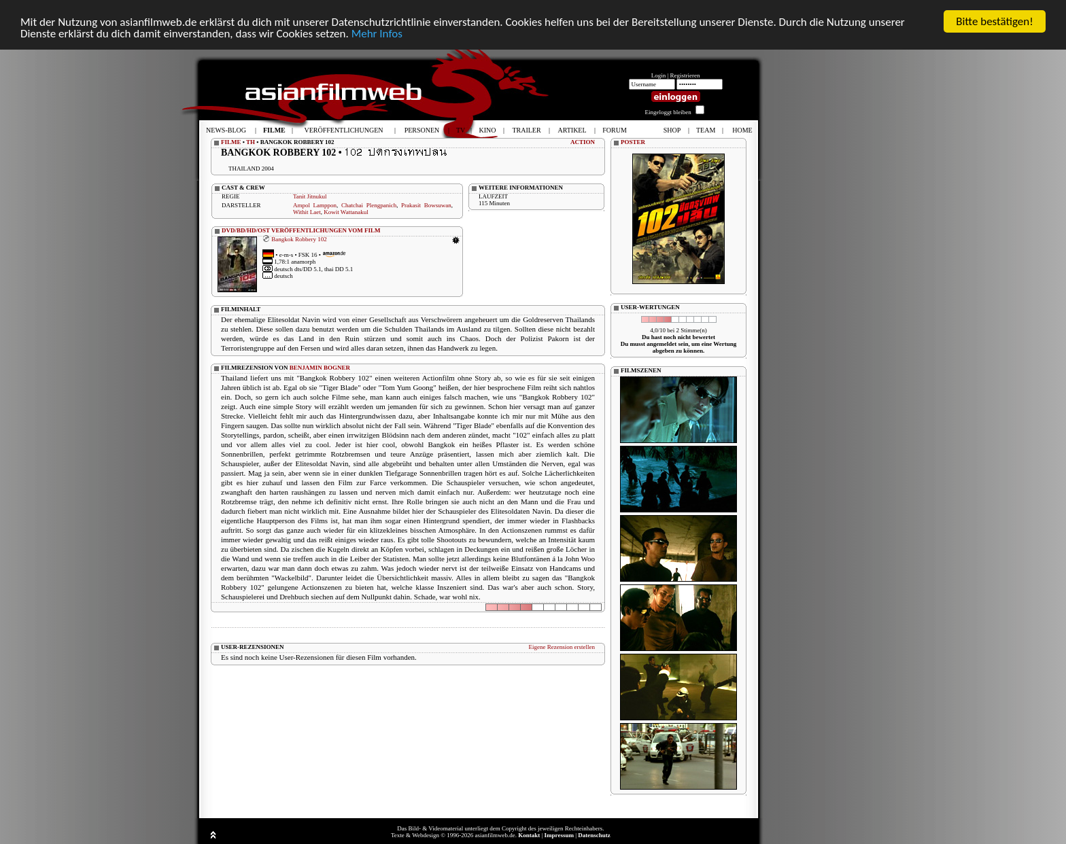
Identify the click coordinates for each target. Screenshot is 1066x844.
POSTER (633, 142)
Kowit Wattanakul (346, 212)
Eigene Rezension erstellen (562, 647)
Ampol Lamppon (315, 205)
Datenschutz (594, 835)
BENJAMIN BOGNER (320, 367)
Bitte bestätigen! (994, 21)
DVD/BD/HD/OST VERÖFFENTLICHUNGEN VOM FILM (301, 230)
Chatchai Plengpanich (368, 205)
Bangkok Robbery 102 (299, 239)
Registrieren (685, 75)
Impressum (559, 835)
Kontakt (529, 835)
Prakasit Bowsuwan (426, 205)
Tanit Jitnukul (310, 196)
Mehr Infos (376, 34)
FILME (231, 142)
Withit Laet (307, 212)
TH (250, 142)
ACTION (582, 142)
